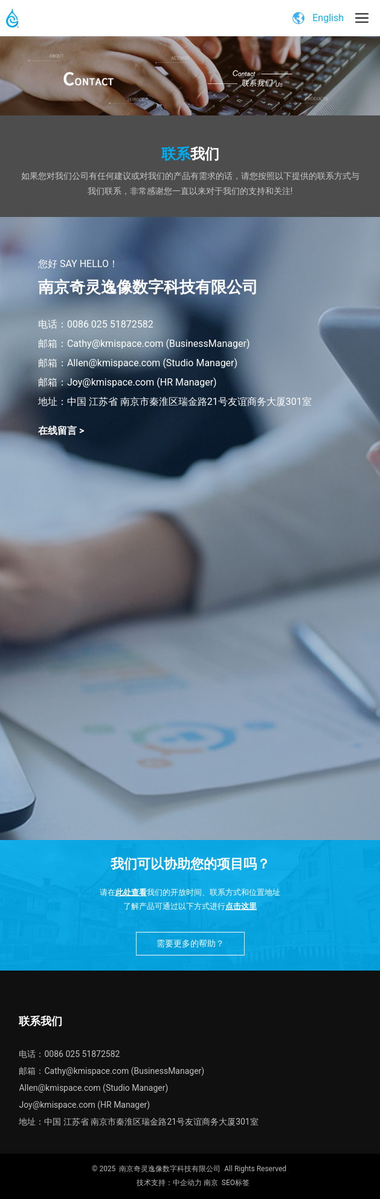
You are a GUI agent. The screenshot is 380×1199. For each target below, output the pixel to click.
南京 (211, 1182)
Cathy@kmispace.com (115, 343)
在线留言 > (61, 430)
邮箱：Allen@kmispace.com (99, 363)
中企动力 (187, 1182)
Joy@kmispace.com (57, 1105)
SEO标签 (236, 1182)
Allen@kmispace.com (59, 1088)
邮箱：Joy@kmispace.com (96, 382)
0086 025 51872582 (110, 324)
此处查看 (131, 892)
